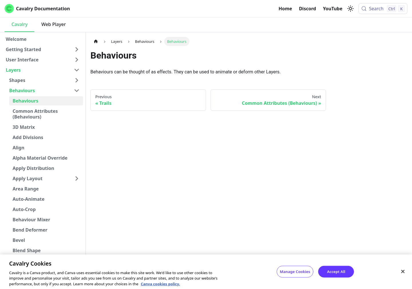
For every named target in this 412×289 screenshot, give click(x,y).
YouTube (332, 8)
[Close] (403, 273)
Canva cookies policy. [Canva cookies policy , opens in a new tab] (160, 285)
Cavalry (19, 24)
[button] (42, 49)
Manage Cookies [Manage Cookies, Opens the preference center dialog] (295, 273)
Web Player (53, 24)
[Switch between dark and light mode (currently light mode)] (350, 8)
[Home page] (95, 41)
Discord (307, 8)
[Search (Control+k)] (382, 8)
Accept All (336, 273)
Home (285, 8)
